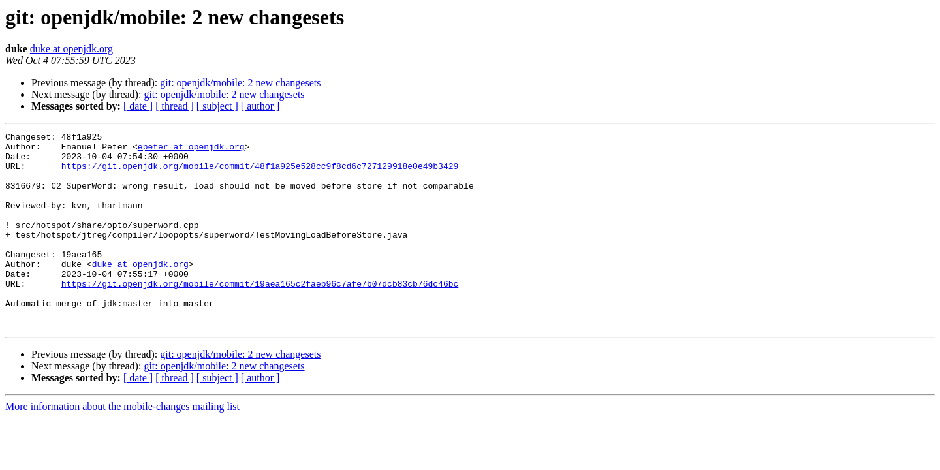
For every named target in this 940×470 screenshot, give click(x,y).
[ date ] (138, 106)
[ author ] (260, 106)
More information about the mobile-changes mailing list (122, 445)
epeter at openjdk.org (191, 150)
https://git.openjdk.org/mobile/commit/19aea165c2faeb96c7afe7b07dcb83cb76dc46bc (259, 315)
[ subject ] (217, 106)
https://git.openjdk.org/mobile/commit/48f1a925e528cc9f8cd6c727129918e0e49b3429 (259, 174)
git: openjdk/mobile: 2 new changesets (240, 82)
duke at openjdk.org (71, 48)
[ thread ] (174, 106)
